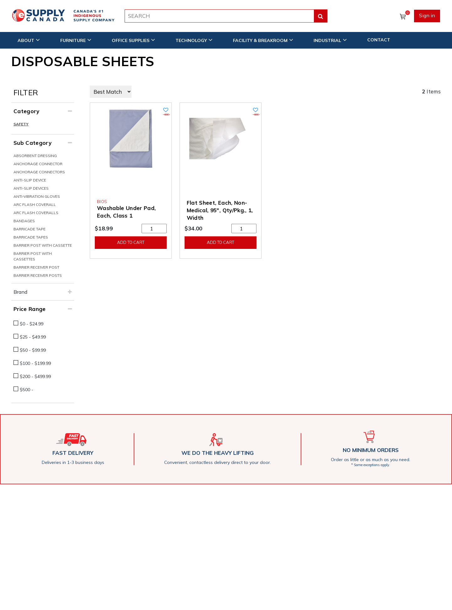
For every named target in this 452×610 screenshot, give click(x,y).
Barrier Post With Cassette (42, 245)
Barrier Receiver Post (36, 267)
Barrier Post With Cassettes (32, 256)
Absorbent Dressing (35, 155)
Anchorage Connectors (39, 172)
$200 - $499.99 (35, 376)
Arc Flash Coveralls (35, 212)
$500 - (26, 389)
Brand (20, 292)
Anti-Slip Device (29, 180)
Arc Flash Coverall (34, 204)
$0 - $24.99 (31, 324)
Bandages (24, 220)
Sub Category (32, 142)
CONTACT (378, 40)
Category (26, 111)
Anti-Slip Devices (31, 188)
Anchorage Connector (37, 163)
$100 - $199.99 (35, 363)
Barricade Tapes (30, 237)
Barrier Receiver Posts (37, 275)
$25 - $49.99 (33, 337)
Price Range (29, 309)
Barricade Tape (29, 229)
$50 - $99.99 (33, 350)
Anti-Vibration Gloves (36, 196)
